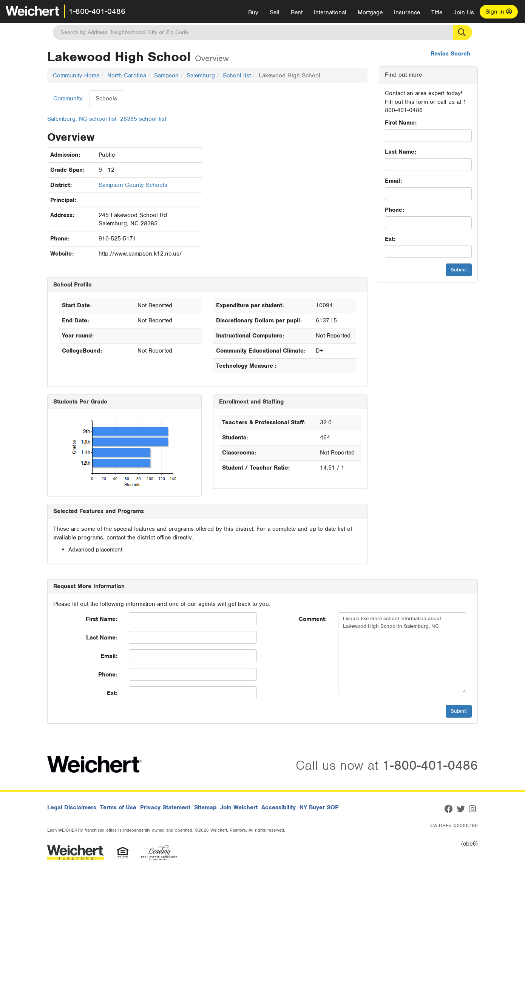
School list (237, 75)
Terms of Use (118, 807)
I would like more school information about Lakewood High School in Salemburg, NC (402, 652)
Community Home (76, 75)
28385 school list (143, 119)
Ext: (390, 239)
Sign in (498, 11)
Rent (297, 12)
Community (68, 98)
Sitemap (205, 807)
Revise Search (450, 53)
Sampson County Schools (133, 185)
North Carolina (126, 75)
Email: (393, 181)
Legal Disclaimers (71, 807)
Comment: (313, 619)
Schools (106, 98)
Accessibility (278, 807)
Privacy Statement (165, 807)
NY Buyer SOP (319, 807)
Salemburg (201, 75)
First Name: (401, 122)
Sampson (166, 75)
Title (436, 12)
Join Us (464, 12)
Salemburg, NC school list (81, 119)
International (330, 12)
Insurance (407, 12)
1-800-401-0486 (97, 11)
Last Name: (400, 152)
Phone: (394, 210)
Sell (274, 12)
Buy (253, 12)
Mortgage (370, 12)
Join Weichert (239, 807)
